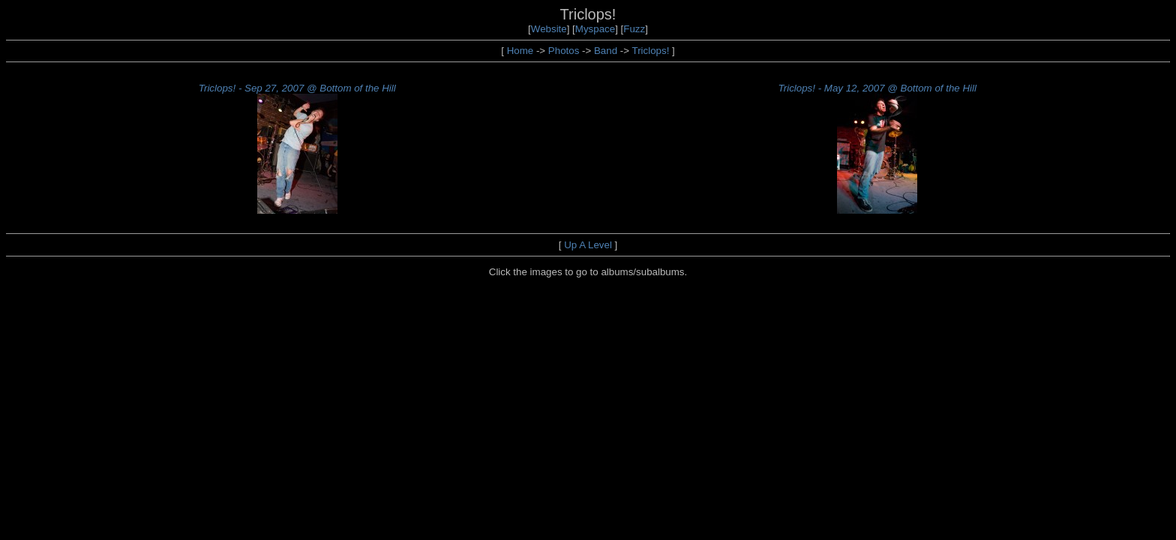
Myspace (595, 28)
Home (520, 50)
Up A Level (588, 244)
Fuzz (634, 28)
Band (605, 50)
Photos (564, 50)
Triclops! (651, 50)
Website (549, 28)
